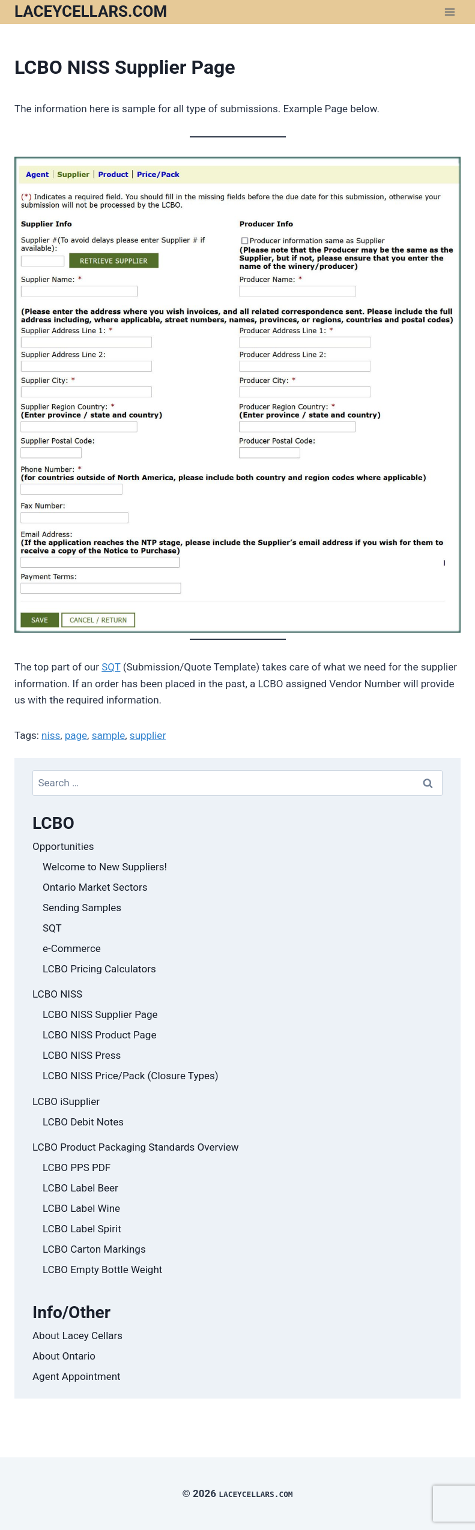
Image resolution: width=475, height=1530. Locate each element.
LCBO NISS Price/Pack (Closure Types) (131, 1076)
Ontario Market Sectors (95, 887)
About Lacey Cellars (77, 1336)
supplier (148, 735)
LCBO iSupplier (66, 1101)
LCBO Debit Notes (83, 1122)
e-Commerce (72, 948)
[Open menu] (449, 11)
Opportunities (63, 846)
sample (109, 735)
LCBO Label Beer (80, 1188)
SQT (110, 667)
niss (50, 735)
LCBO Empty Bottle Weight (102, 1269)
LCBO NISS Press (82, 1055)
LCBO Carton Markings (94, 1249)
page (76, 735)
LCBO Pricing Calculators (99, 969)
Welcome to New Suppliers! (105, 867)
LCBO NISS (57, 994)
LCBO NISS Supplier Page (100, 1014)
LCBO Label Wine (81, 1208)
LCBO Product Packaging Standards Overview (135, 1147)
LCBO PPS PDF (76, 1167)
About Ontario (63, 1356)
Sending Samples (82, 908)
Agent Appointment (76, 1376)
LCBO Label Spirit (82, 1229)
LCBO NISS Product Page (99, 1035)
